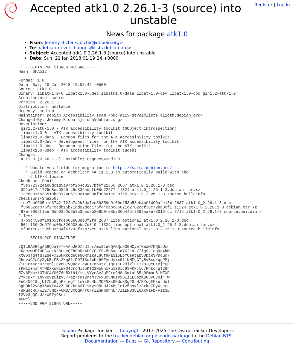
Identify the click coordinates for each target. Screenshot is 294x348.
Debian (68, 330)
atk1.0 (177, 34)
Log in (283, 4)
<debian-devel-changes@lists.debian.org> (85, 47)
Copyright (130, 330)
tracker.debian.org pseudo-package (152, 335)
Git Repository (159, 341)
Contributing (195, 341)
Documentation (101, 341)
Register (263, 4)
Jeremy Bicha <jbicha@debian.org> (84, 42)
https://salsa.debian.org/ (142, 168)
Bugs (131, 341)
